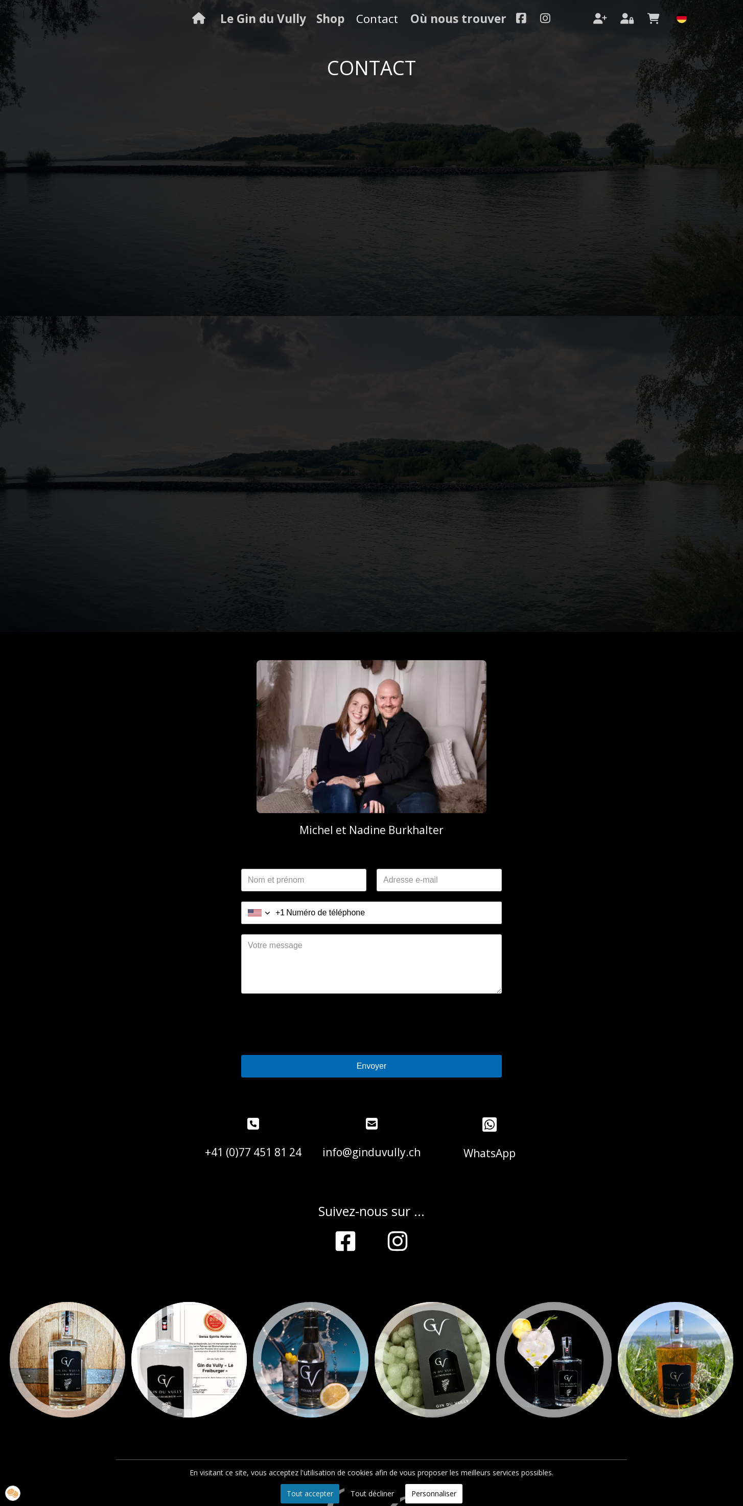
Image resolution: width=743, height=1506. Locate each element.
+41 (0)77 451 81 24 (253, 1152)
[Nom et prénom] (303, 880)
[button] (12, 1493)
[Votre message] (371, 964)
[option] (67, 1360)
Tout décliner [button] (372, 1493)
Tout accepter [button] (310, 1493)
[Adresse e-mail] (439, 880)
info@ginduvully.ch (371, 1152)
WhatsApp (489, 1153)
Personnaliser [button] (433, 1493)
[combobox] (263, 913)
